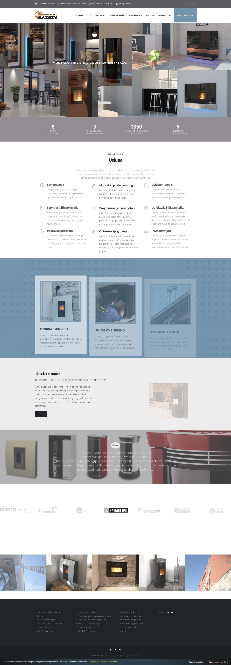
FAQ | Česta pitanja (44, 631)
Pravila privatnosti (109, 662)
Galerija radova (84, 627)
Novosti (123, 631)
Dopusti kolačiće (196, 662)
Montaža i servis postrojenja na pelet (94, 623)
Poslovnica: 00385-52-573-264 (72, 3)
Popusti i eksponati (128, 627)
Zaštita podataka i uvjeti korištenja (51, 623)
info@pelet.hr (123, 3)
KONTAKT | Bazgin (44, 627)
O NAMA (79, 15)
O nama (39, 616)
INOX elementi (135, 15)
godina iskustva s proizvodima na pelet (94, 131)
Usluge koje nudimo (86, 612)
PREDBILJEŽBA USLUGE (185, 15)
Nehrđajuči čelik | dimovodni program (94, 616)
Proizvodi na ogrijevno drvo (131, 623)
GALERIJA (150, 15)
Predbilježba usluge (86, 631)
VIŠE (41, 414)
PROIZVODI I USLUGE (96, 15)
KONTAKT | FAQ (164, 15)
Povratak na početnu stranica (49, 612)
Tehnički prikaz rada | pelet (131, 616)
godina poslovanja (53, 131)
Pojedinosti (94, 662)
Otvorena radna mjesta (46, 619)
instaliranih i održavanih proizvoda (136, 131)
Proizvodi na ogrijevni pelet (131, 619)
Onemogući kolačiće (217, 662)
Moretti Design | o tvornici (131, 612)
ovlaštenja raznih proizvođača (178, 131)
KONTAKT (191, 3)
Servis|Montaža (116, 15)
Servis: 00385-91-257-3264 (101, 3)
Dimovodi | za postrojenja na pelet (93, 619)
